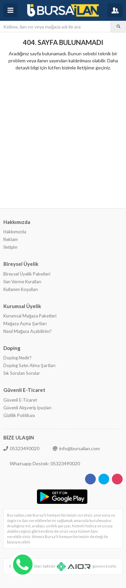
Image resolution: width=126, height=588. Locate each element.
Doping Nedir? (17, 357)
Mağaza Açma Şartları (25, 323)
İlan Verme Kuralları (22, 281)
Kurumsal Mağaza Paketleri (29, 315)
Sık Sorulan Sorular (21, 373)
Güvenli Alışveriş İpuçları (27, 407)
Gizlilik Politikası (19, 415)
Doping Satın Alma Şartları (29, 365)
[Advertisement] (63, 139)
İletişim (10, 247)
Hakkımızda (14, 231)
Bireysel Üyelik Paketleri (26, 274)
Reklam (10, 239)
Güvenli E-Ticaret (20, 400)
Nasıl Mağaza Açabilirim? (27, 331)
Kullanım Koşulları (20, 289)
